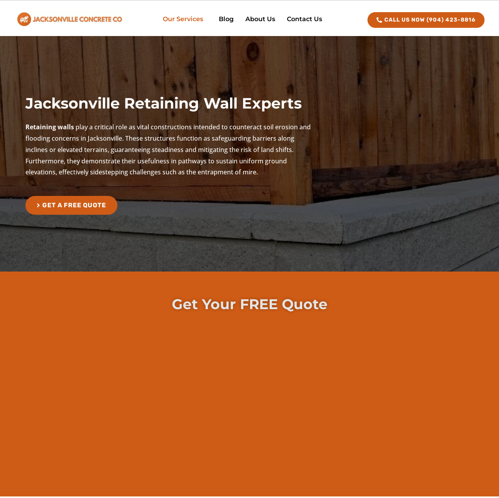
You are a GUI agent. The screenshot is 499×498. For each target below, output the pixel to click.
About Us (260, 19)
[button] (185, 19)
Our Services (183, 19)
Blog (226, 19)
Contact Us (304, 19)
